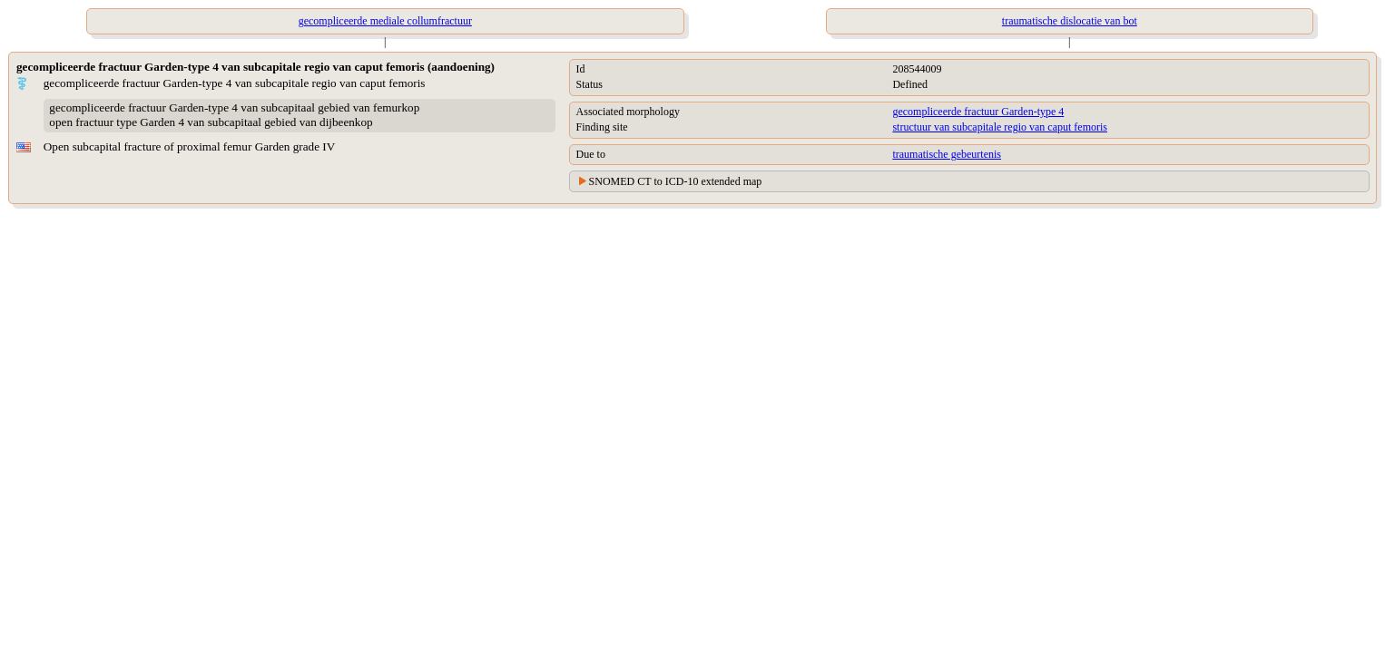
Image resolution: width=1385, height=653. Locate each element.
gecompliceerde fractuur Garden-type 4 (978, 111)
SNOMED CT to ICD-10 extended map (675, 181)
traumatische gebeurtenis (946, 154)
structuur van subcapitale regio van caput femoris (999, 127)
